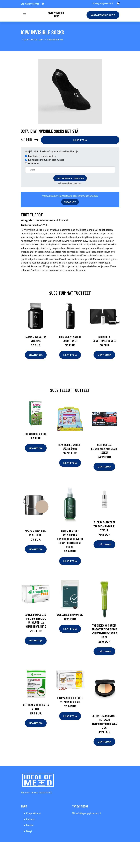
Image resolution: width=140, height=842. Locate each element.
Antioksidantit (55, 39)
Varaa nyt (70, 202)
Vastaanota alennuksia (70, 178)
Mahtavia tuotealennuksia (42, 156)
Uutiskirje (33, 163)
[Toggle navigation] (24, 14)
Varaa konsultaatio (103, 15)
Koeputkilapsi (33, 813)
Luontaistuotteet (34, 39)
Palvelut (30, 819)
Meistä (29, 825)
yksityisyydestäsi (74, 183)
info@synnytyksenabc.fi (102, 3)
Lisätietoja (80, 140)
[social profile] (43, 4)
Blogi (29, 831)
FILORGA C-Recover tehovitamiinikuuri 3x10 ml (104, 526)
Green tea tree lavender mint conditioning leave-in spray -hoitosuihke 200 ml (70, 539)
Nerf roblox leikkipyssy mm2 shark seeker (104, 448)
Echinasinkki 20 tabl (36, 434)
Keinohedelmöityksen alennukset (46, 159)
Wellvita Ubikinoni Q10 (70, 614)
